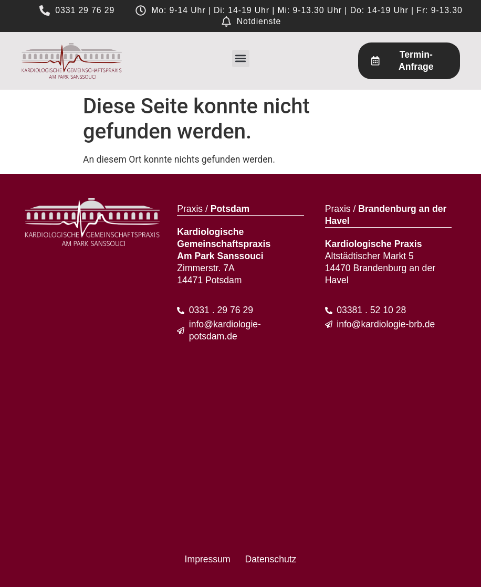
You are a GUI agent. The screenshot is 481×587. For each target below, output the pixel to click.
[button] (240, 58)
